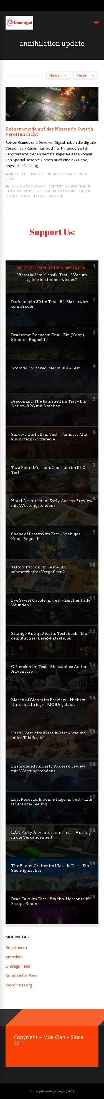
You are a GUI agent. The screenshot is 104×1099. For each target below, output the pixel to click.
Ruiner (12, 196)
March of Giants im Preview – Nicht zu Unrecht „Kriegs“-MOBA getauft (49, 702)
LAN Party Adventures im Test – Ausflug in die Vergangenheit (51, 834)
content (56, 186)
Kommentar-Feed (21, 975)
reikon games (64, 191)
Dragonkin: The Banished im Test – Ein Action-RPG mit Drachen (49, 403)
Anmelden (15, 956)
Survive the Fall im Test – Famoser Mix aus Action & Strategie (49, 436)
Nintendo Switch (21, 191)
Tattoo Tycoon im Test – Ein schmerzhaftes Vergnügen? (38, 569)
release (84, 191)
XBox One (56, 196)
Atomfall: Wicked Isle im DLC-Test (45, 368)
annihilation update (28, 186)
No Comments (64, 174)
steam (26, 196)
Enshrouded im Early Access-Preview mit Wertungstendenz (48, 768)
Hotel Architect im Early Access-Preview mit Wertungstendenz (52, 503)
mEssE (14, 174)
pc (40, 191)
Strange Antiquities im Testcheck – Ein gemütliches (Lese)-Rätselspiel (49, 635)
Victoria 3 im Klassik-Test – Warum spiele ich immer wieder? (52, 277)
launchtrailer (78, 186)
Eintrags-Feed (18, 966)
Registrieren (16, 947)
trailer (39, 196)
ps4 (47, 191)
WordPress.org (19, 985)
